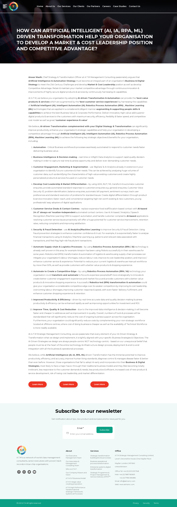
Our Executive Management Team (73, 457)
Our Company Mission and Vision (76, 474)
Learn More (37, 384)
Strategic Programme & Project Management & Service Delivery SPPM (100, 475)
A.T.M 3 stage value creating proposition (74, 483)
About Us (50, 6)
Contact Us (134, 6)
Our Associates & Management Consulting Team (72, 463)
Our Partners (93, 6)
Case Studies (119, 6)
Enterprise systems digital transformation (100, 468)
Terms (156, 503)
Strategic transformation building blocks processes (100, 457)
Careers (106, 6)
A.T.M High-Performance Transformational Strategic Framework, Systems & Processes (75, 490)
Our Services (64, 6)
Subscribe (104, 430)
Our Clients (78, 6)
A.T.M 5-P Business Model (76, 478)
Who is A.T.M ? (71, 469)
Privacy (136, 503)
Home (40, 6)
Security (146, 503)
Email (80, 428)
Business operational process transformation (99, 462)
